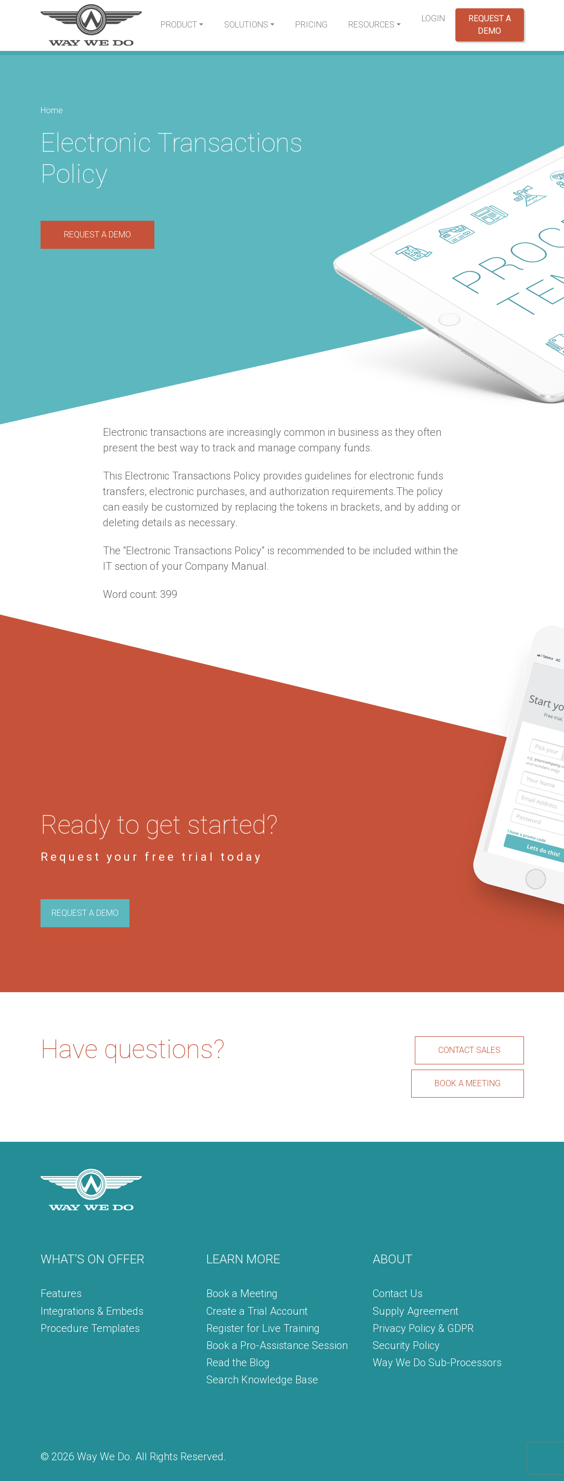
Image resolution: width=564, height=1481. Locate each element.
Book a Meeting (242, 1293)
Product (179, 25)
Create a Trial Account (257, 1311)
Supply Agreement (415, 1311)
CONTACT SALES (469, 1050)
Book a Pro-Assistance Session (277, 1345)
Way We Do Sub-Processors (437, 1362)
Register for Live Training (263, 1328)
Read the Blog (238, 1362)
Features (61, 1293)
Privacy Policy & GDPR (423, 1328)
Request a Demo (489, 25)
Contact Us (398, 1293)
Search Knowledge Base (262, 1379)
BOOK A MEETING (468, 1083)
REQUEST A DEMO (97, 234)
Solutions (246, 25)
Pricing (311, 25)
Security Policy (406, 1345)
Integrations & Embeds (92, 1311)
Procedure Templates (90, 1328)
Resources (371, 25)
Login (433, 18)
